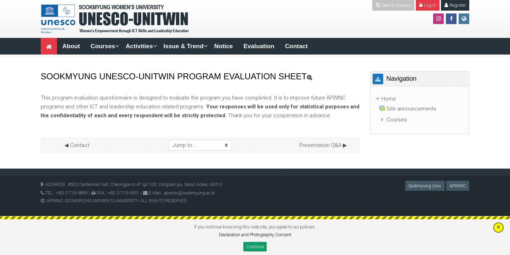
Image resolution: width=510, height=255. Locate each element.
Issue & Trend (184, 46)
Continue (255, 246)
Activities (139, 46)
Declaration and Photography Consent (255, 234)
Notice (223, 46)
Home (388, 99)
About (71, 46)
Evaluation (258, 46)
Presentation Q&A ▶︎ (323, 145)
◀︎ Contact (76, 145)
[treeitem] (420, 99)
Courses (103, 46)
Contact (296, 46)
